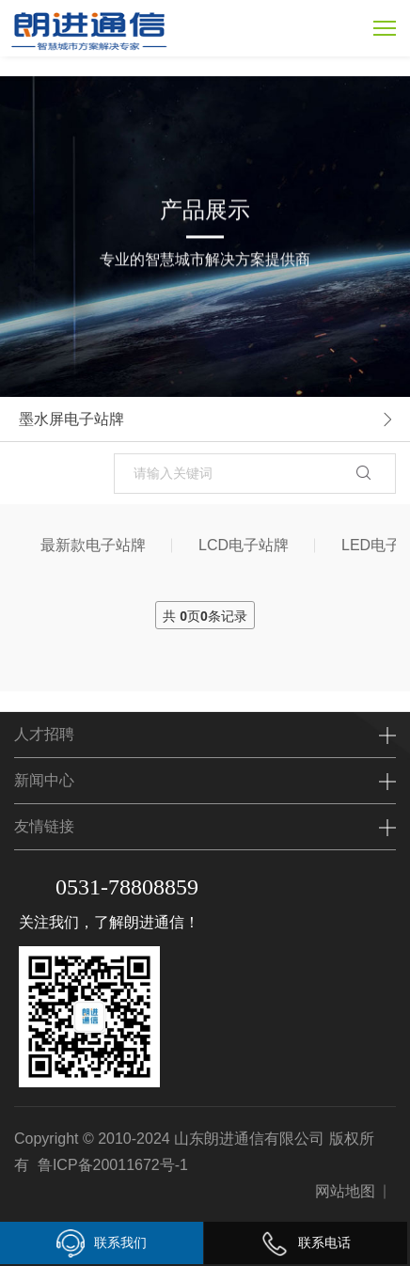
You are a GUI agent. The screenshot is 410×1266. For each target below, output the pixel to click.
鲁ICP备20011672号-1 (113, 1165)
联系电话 (305, 1242)
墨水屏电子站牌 (71, 419)
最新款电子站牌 (93, 545)
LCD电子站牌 (243, 545)
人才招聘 (44, 734)
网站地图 (345, 1191)
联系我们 (101, 1243)
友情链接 (44, 826)
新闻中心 (44, 780)
